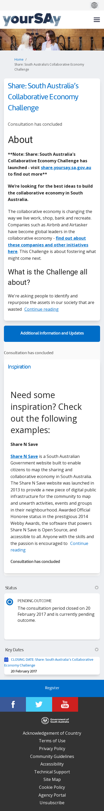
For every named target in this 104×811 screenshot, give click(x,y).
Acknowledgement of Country (52, 733)
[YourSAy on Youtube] (65, 704)
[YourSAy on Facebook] (13, 704)
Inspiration (19, 367)
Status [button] (51, 588)
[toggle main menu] (96, 19)
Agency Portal (52, 795)
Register (52, 688)
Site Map (52, 779)
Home (19, 59)
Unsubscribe (52, 803)
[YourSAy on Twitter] (39, 704)
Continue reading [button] (41, 309)
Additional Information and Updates (52, 334)
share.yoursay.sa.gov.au (66, 167)
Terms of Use (52, 741)
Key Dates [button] (51, 650)
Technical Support (52, 772)
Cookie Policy (52, 787)
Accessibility (52, 764)
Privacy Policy (52, 748)
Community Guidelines (52, 756)
